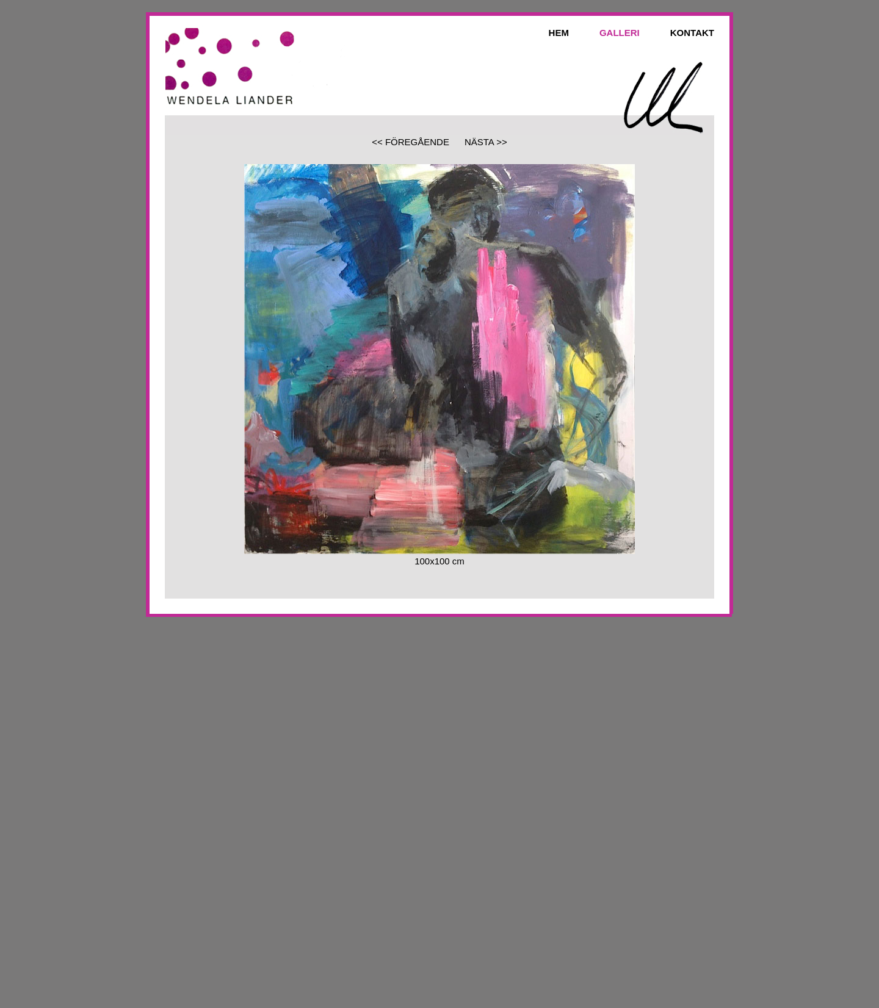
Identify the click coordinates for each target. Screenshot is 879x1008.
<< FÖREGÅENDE (410, 142)
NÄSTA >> (486, 142)
